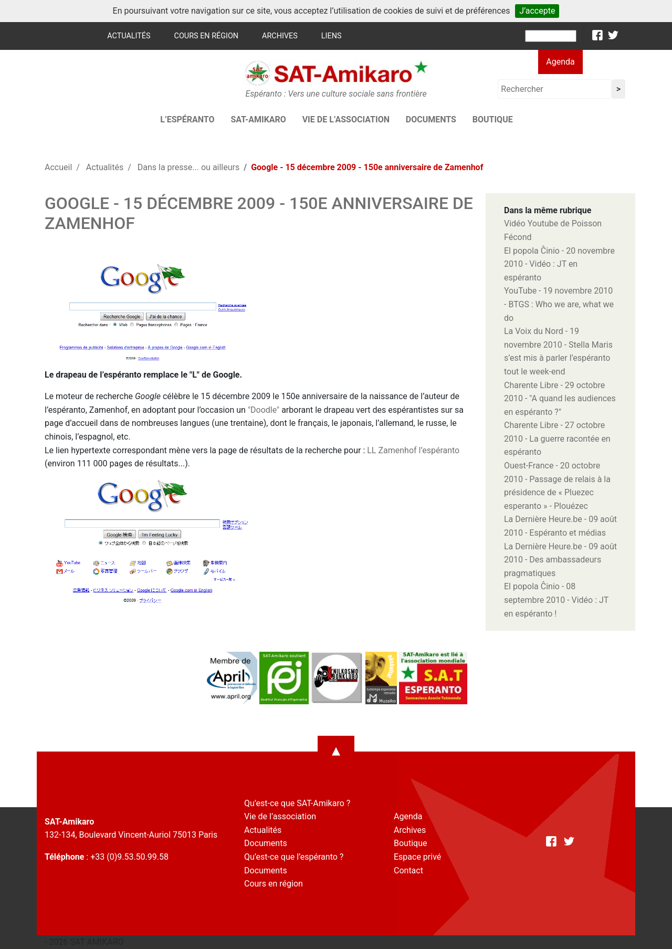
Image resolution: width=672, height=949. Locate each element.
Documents (431, 119)
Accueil (58, 167)
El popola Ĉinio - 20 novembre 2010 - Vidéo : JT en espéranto (559, 264)
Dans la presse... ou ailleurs (188, 167)
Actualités (128, 36)
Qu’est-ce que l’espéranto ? (293, 857)
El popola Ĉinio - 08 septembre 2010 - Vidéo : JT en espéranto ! (556, 599)
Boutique (492, 119)
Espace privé (417, 857)
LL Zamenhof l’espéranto (413, 450)
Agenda (560, 62)
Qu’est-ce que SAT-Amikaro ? (297, 803)
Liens (331, 36)
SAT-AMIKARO (258, 119)
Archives (280, 36)
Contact (408, 870)
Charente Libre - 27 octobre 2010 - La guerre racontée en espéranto (557, 438)
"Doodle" (263, 410)
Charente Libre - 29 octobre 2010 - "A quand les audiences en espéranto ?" (560, 398)
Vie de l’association (346, 119)
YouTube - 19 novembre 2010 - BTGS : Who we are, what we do (559, 304)
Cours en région (206, 36)
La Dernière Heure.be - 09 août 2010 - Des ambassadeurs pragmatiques (560, 559)
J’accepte (537, 11)
